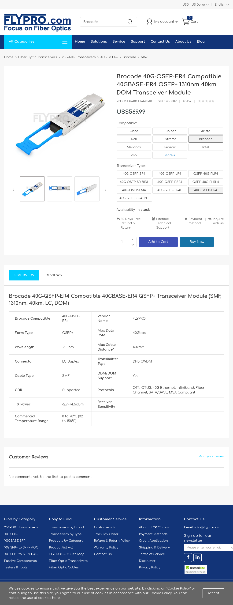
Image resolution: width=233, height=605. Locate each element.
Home (80, 41)
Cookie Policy (178, 588)
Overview (24, 275)
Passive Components (20, 561)
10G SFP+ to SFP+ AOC (21, 547)
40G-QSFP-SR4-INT (134, 198)
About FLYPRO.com (154, 527)
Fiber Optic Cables (64, 567)
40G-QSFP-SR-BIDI (134, 182)
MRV (133, 155)
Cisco (133, 131)
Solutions (99, 41)
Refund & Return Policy (112, 540)
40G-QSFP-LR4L (170, 190)
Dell (134, 139)
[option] (32, 189)
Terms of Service (152, 554)
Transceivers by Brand (66, 527)
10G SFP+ (11, 534)
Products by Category (66, 540)
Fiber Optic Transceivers (68, 561)
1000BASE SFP (15, 540)
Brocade (205, 139)
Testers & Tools (16, 567)
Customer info (105, 527)
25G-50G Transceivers (21, 527)
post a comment (78, 477)
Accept (213, 593)
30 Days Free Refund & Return (131, 223)
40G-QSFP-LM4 (134, 190)
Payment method (195, 221)
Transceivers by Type (65, 534)
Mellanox (134, 147)
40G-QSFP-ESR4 (169, 182)
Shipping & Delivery (154, 547)
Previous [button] (14, 189)
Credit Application (153, 540)
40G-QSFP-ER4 (205, 190)
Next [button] (104, 189)
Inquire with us (218, 221)
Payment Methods (153, 534)
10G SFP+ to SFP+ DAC (21, 554)
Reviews (53, 275)
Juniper (170, 131)
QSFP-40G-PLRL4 (205, 182)
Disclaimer (147, 561)
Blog (201, 41)
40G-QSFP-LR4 (170, 173)
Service (118, 41)
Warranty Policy (106, 547)
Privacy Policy (149, 567)
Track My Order (106, 534)
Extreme (169, 139)
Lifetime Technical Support (163, 223)
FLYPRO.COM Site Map (67, 554)
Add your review (211, 456)
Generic (170, 147)
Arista (206, 131)
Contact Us (160, 41)
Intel (205, 147)
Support (138, 41)
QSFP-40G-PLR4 (205, 173)
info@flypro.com (207, 527)
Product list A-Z (61, 547)
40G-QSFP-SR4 (133, 173)
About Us (183, 41)
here (56, 598)
